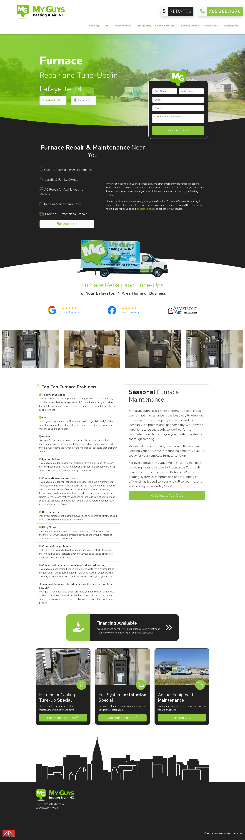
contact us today (146, 209)
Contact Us (231, 25)
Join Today (181, 718)
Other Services (166, 25)
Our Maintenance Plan (62, 204)
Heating (95, 25)
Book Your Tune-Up (63, 718)
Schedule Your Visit (167, 495)
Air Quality (144, 25)
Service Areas (191, 25)
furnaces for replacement (119, 205)
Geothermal (124, 25)
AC (108, 25)
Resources (212, 25)
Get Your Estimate (122, 718)
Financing (83, 100)
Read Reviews (71, 312)
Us (178, 130)
